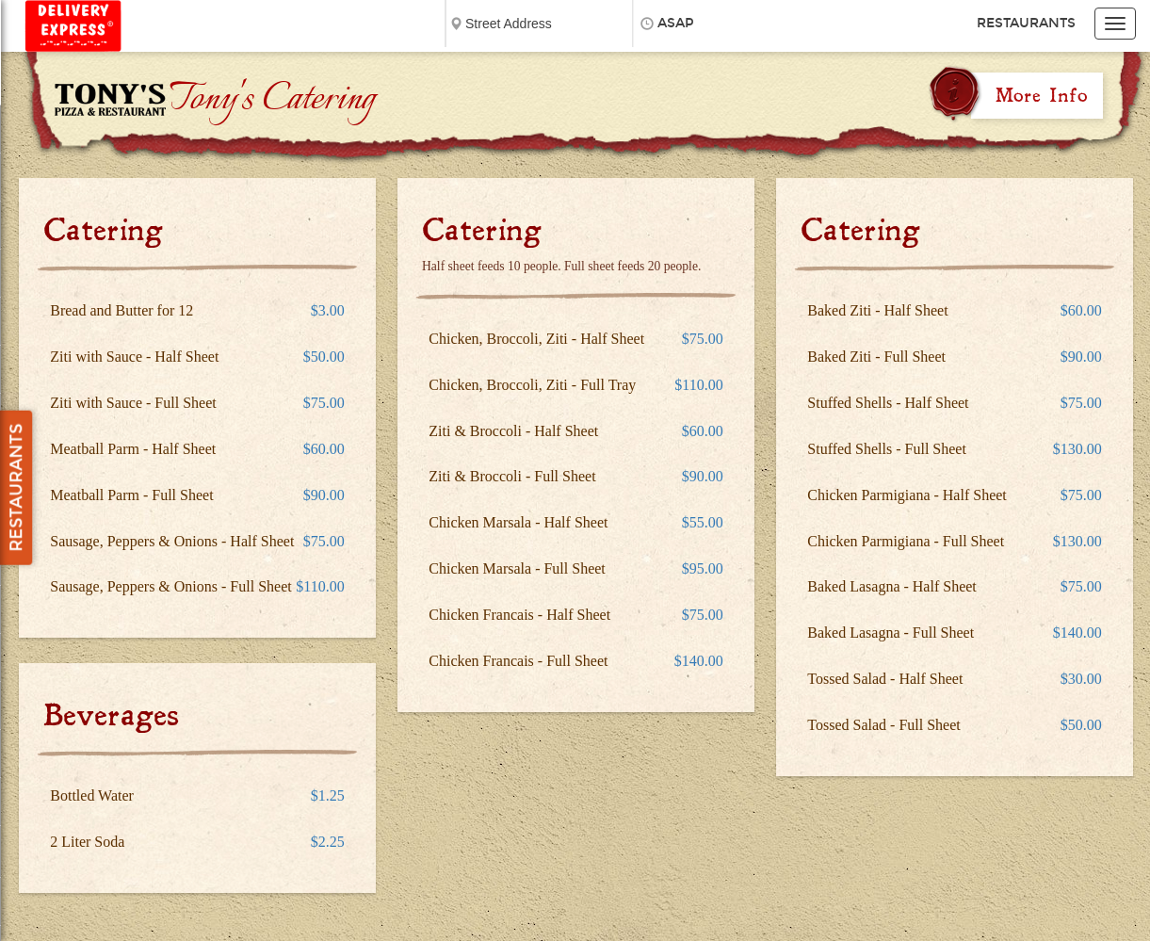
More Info (1042, 95)
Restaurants (1026, 23)
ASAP (675, 23)
